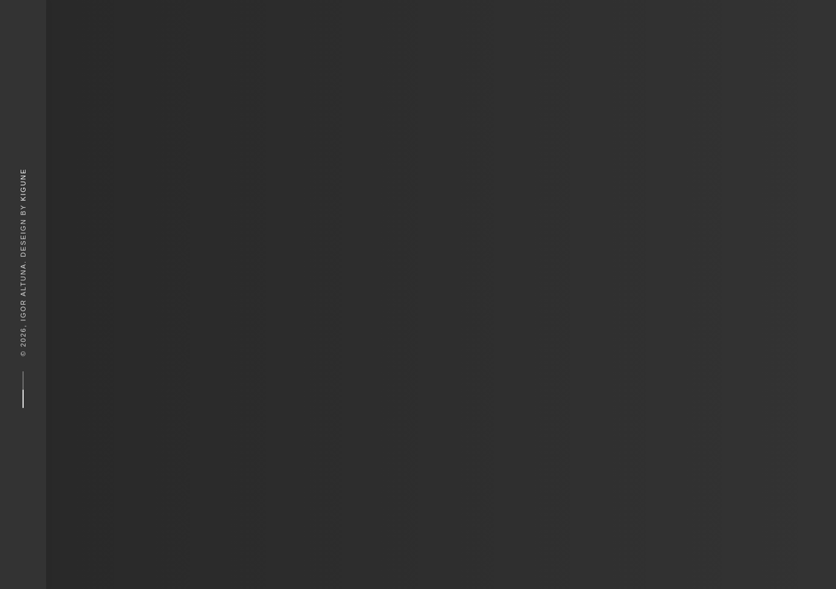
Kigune (23, 184)
